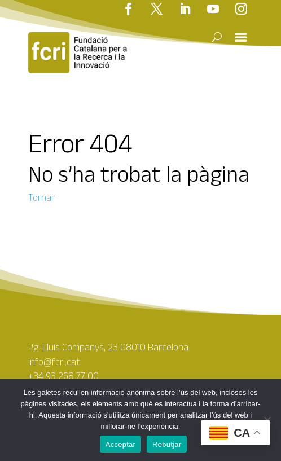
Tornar (41, 197)
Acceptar (120, 444)
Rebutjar (166, 444)
